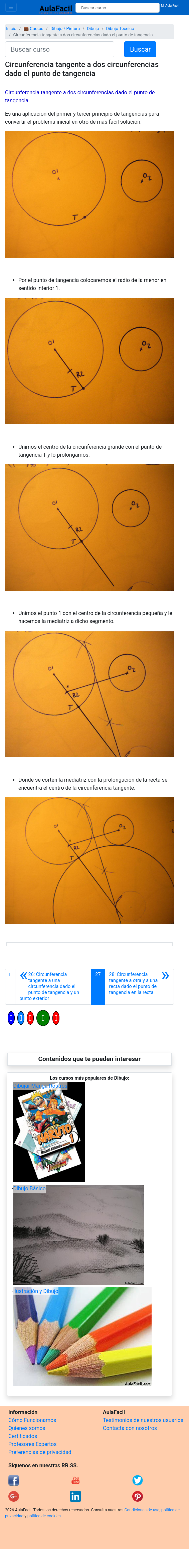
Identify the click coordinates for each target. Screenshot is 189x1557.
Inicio (11, 28)
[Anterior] (53, 987)
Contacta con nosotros (130, 1428)
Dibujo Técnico (120, 28)
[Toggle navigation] (11, 7)
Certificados (22, 1436)
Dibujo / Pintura (65, 28)
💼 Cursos (33, 28)
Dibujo (93, 28)
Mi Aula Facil (170, 5)
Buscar (140, 49)
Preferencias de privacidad (39, 1452)
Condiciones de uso (142, 1510)
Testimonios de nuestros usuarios (143, 1420)
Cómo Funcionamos (32, 1420)
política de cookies (44, 1516)
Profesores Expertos (32, 1444)
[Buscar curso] (117, 8)
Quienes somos (26, 1428)
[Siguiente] (139, 987)
